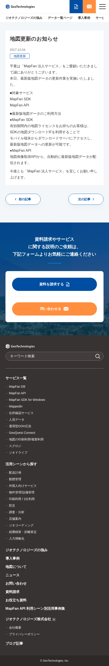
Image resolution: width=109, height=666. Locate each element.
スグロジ (15, 446)
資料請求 (12, 592)
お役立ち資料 (16, 600)
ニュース (12, 575)
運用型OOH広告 (20, 426)
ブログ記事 (14, 643)
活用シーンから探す (21, 464)
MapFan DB (17, 386)
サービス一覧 (16, 378)
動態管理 (15, 479)
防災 (12, 505)
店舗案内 (15, 518)
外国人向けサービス (23, 485)
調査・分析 (16, 512)
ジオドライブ (18, 452)
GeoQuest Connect (22, 432)
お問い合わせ (16, 583)
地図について (16, 567)
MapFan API (17, 393)
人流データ (16, 419)
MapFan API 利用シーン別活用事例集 (35, 608)
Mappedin (16, 406)
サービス (102, 18)
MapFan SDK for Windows (27, 399)
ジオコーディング (21, 525)
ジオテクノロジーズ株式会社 (30, 619)
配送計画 (15, 472)
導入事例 (84, 18)
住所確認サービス (21, 413)
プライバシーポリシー (24, 634)
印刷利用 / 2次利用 (22, 499)
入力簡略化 (16, 538)
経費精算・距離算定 (23, 532)
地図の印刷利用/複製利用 (26, 439)
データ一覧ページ (60, 18)
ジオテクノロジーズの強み (23, 18)
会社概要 (15, 627)
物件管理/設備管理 (21, 492)
